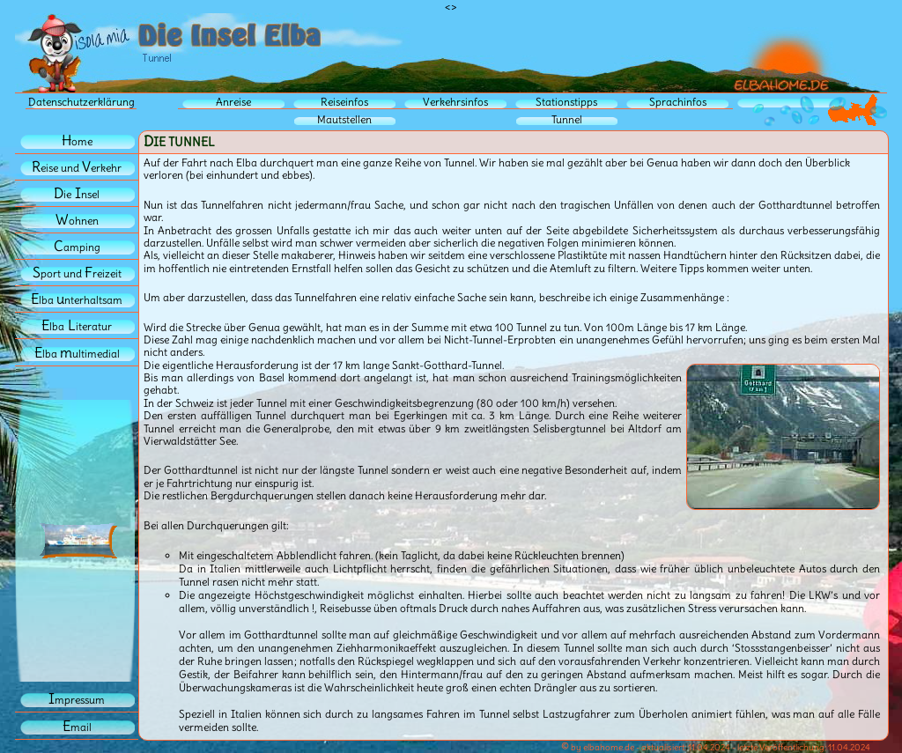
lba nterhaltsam (76, 299)
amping (77, 247)
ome (77, 141)
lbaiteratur (76, 326)
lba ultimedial (77, 353)
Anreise (233, 101)
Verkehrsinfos (455, 101)
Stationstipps (566, 101)
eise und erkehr (77, 167)
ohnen (77, 220)
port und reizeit (77, 273)
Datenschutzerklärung (81, 101)
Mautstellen (344, 119)
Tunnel (566, 119)
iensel (77, 194)
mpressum (76, 699)
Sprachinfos (677, 101)
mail (77, 727)
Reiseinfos (344, 101)
